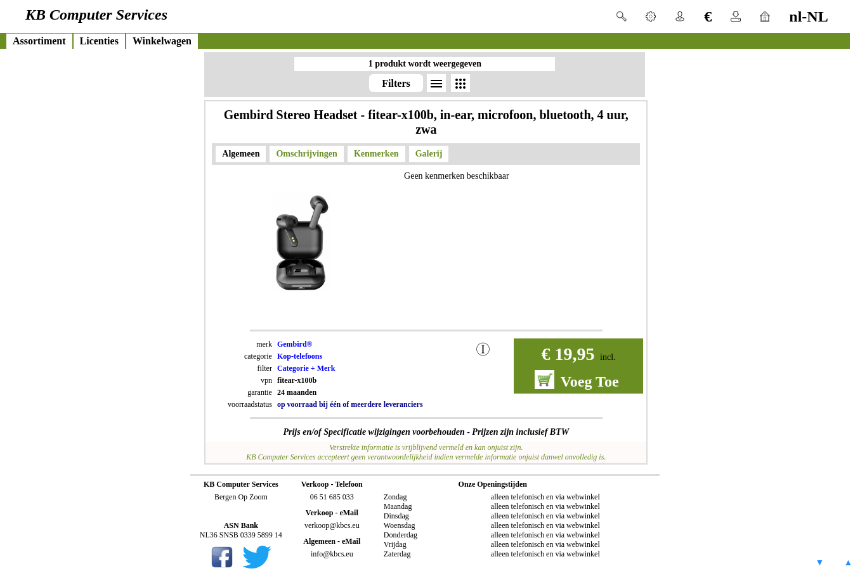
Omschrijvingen (306, 153)
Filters (396, 83)
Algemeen (240, 153)
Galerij (429, 153)
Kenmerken (376, 153)
